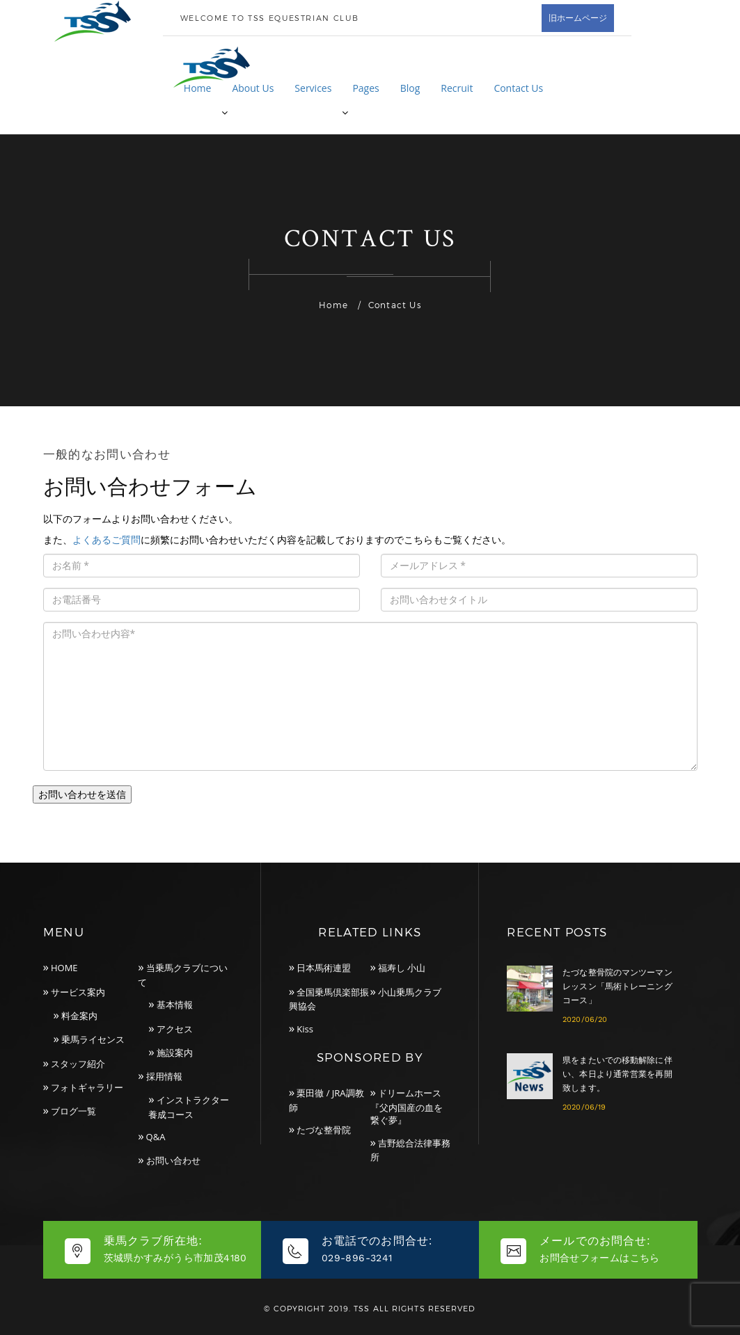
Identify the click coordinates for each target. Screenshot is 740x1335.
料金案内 (79, 1015)
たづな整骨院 (324, 1130)
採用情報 (164, 1076)
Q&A (156, 1136)
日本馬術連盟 (324, 967)
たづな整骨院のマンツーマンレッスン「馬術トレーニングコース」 (617, 986)
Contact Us (518, 88)
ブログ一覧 (73, 1111)
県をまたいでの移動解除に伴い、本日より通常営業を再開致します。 (617, 1074)
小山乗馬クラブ (409, 992)
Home (198, 88)
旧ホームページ (578, 18)
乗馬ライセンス (93, 1039)
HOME (64, 967)
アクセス (175, 1029)
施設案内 (175, 1052)
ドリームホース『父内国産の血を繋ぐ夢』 (406, 1106)
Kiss (305, 1029)
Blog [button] (410, 88)
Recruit (457, 88)
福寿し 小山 (401, 967)
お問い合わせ (173, 1160)
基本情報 (175, 1004)
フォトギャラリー (87, 1087)
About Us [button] (253, 88)
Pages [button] (365, 88)
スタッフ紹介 (78, 1063)
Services (312, 88)
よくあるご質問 (106, 539)
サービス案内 (78, 992)
